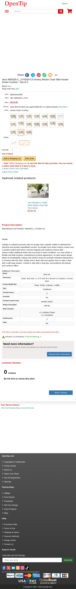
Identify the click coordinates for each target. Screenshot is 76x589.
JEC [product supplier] (17, 89)
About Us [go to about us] (8, 470)
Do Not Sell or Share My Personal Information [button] (20, 572)
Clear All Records (28, 408)
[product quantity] (15, 150)
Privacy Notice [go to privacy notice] (10, 466)
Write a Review (61, 393)
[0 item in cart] (69, 11)
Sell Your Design (11, 505)
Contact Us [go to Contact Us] (8, 544)
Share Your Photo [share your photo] (11, 474)
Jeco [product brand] (9, 86)
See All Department (6, 11)
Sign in (65, 3)
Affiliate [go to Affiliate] (7, 493)
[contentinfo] (16, 4)
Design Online (10, 540)
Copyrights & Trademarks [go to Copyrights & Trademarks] (14, 462)
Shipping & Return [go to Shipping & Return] (11, 532)
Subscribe (68, 560)
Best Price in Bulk (10, 172)
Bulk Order (29, 158)
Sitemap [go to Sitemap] (7, 482)
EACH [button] (14, 143)
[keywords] (35, 11)
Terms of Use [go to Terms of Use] (9, 528)
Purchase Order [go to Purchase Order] (10, 524)
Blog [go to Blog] (6, 513)
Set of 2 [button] (24, 143)
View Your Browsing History (10, 408)
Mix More (63, 107)
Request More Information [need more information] (59, 354)
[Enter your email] (32, 560)
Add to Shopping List (12, 158)
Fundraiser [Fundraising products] (8, 501)
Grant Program (10, 509)
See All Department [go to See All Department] (12, 478)
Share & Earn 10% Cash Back (15, 169)
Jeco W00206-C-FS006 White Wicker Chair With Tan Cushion (38, 205)
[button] (13, 117)
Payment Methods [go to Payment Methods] (11, 536)
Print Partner (9, 497)
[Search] (60, 11)
